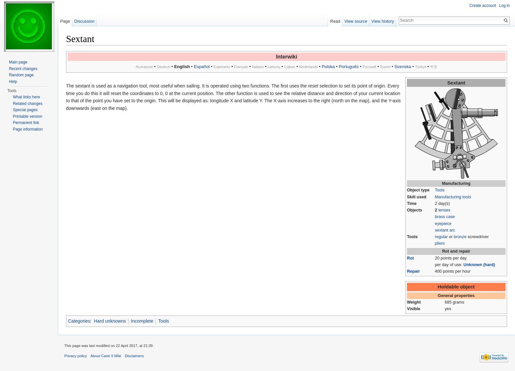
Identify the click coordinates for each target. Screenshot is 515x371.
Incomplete (142, 321)
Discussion (84, 21)
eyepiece (443, 223)
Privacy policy (75, 356)
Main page (18, 62)
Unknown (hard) (479, 264)
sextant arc (445, 230)
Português (349, 66)
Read (335, 21)
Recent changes (23, 68)
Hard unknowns (110, 321)
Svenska (402, 66)
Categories (79, 321)
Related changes (27, 103)
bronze (460, 237)
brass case (445, 216)
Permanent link (26, 122)
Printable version (27, 116)
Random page (21, 75)
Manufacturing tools (453, 197)
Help (13, 81)
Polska (328, 66)
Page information (28, 129)
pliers (440, 243)
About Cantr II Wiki (106, 356)
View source (356, 21)
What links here (26, 97)
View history (382, 21)
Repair (413, 271)
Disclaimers (134, 356)
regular (441, 237)
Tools (439, 190)
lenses (444, 210)
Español (202, 66)
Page (65, 21)
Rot (410, 258)
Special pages (25, 110)
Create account (482, 5)
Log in (504, 5)
